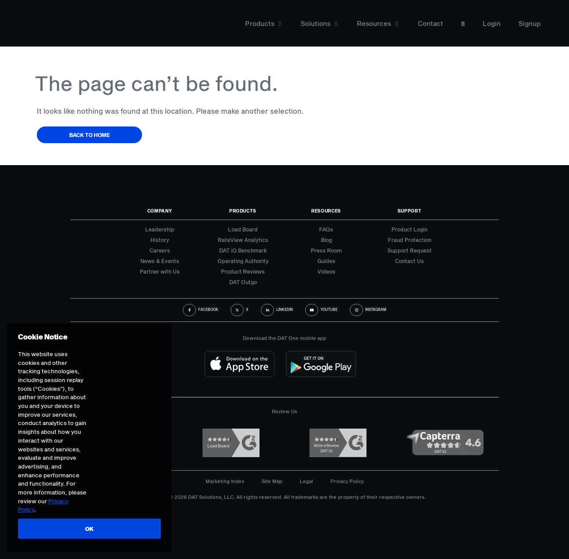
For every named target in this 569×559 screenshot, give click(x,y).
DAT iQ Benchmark (243, 250)
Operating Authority (243, 261)
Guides (326, 261)
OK (88, 528)
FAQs (326, 229)
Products (263, 24)
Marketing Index (225, 481)
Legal (306, 481)
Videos (326, 271)
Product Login (409, 229)
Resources (377, 24)
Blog (326, 240)
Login (492, 24)
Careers (159, 250)
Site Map (272, 481)
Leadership (159, 229)
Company (159, 210)
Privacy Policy (347, 481)
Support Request (410, 250)
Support (410, 210)
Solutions (319, 24)
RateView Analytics (243, 240)
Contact (430, 24)
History (159, 240)
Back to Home (89, 135)
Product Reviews (243, 271)
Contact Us (409, 261)
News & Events (159, 261)
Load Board (243, 229)
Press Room (326, 250)
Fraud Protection (409, 240)
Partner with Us (160, 271)
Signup (530, 24)
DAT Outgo (243, 282)
